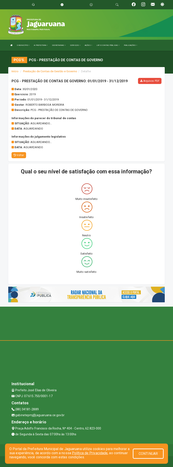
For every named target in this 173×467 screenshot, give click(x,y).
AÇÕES (88, 45)
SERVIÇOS (75, 45)
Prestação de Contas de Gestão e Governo (50, 71)
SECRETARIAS (59, 45)
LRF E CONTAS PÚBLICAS (108, 45)
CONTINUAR (148, 454)
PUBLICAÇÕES (130, 45)
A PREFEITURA (40, 45)
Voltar (19, 155)
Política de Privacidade (90, 453)
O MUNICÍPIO (23, 45)
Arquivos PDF (149, 80)
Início (15, 71)
